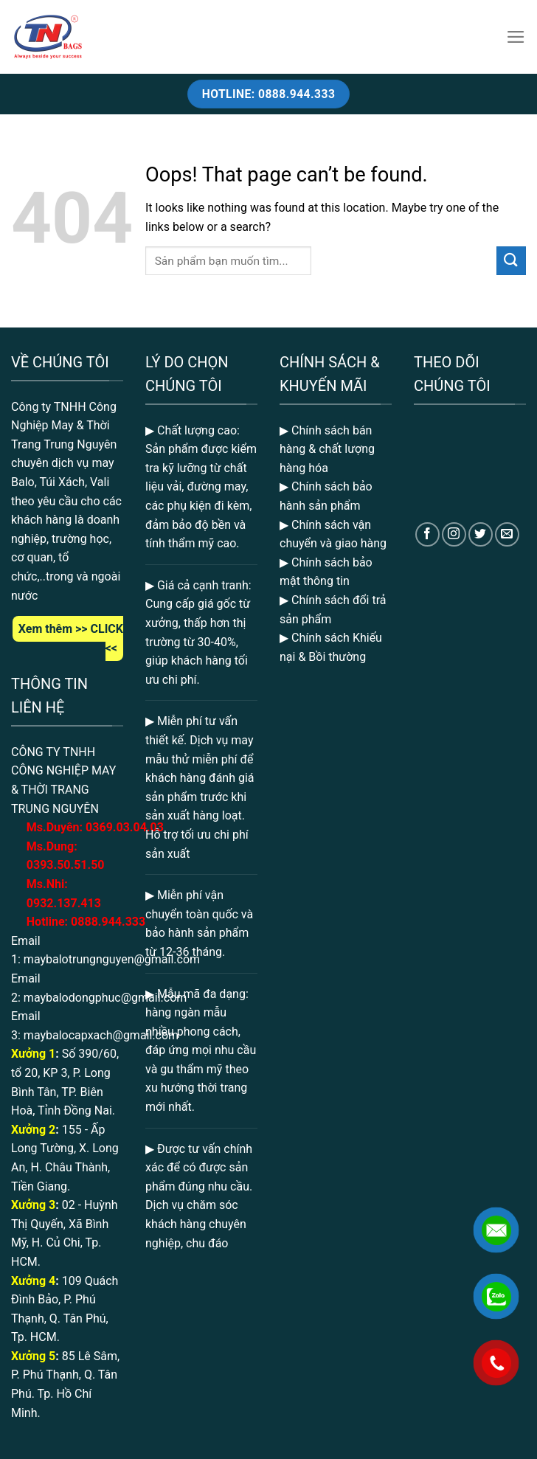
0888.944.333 (108, 922)
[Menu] (516, 37)
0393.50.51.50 (66, 865)
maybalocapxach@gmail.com (101, 1035)
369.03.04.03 (125, 827)
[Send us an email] (507, 534)
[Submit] (511, 260)
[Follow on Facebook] (427, 534)
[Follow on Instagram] (454, 534)
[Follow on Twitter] (480, 534)
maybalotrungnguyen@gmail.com (112, 959)
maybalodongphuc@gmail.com (105, 998)
